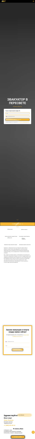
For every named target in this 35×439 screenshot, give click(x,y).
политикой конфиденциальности (23, 122)
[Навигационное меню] (33, 1)
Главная (17, 226)
